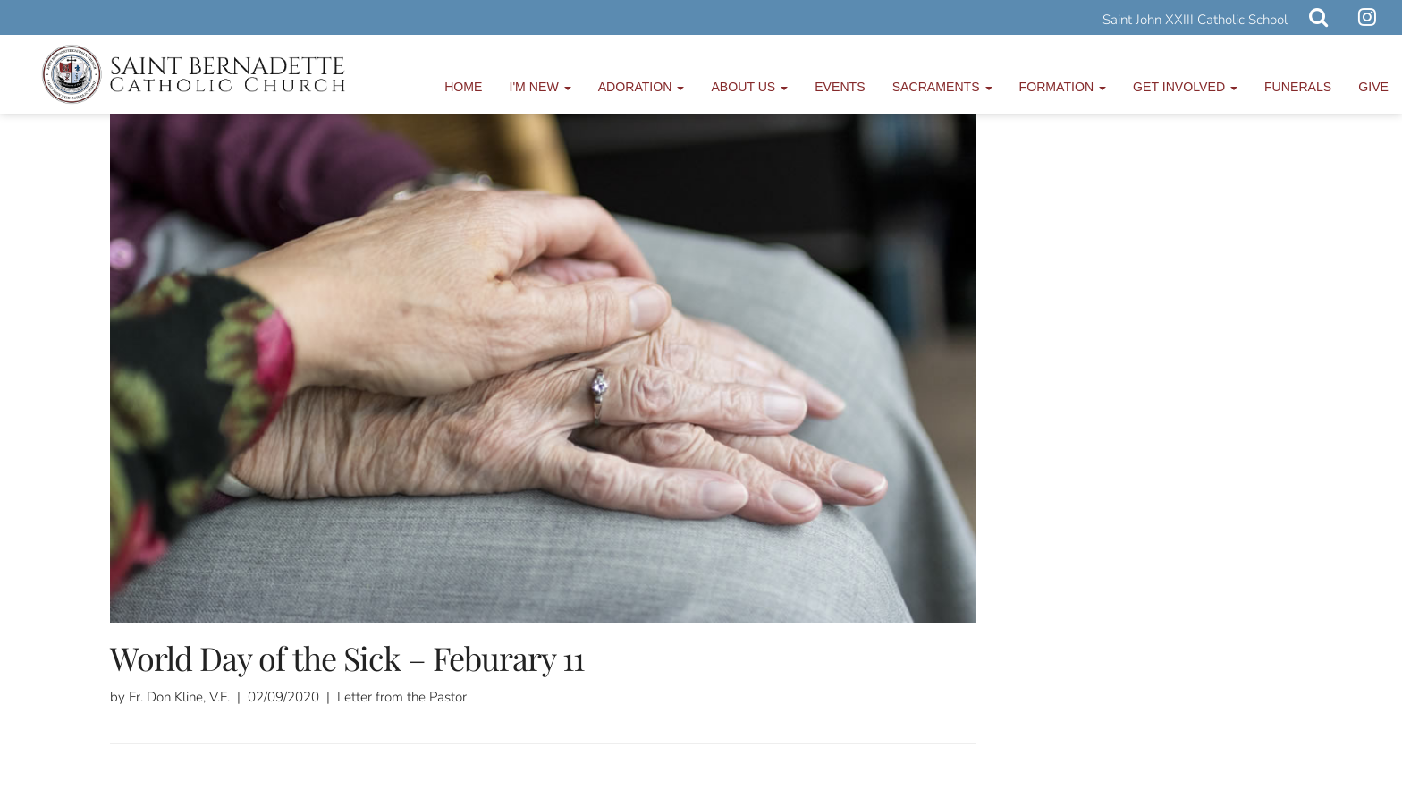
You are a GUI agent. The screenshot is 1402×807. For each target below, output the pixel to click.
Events (840, 87)
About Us (749, 87)
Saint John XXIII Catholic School (1195, 20)
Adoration (641, 87)
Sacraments (942, 87)
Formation (1063, 87)
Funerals (1297, 87)
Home (463, 87)
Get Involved (1185, 87)
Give (1373, 87)
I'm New (540, 87)
